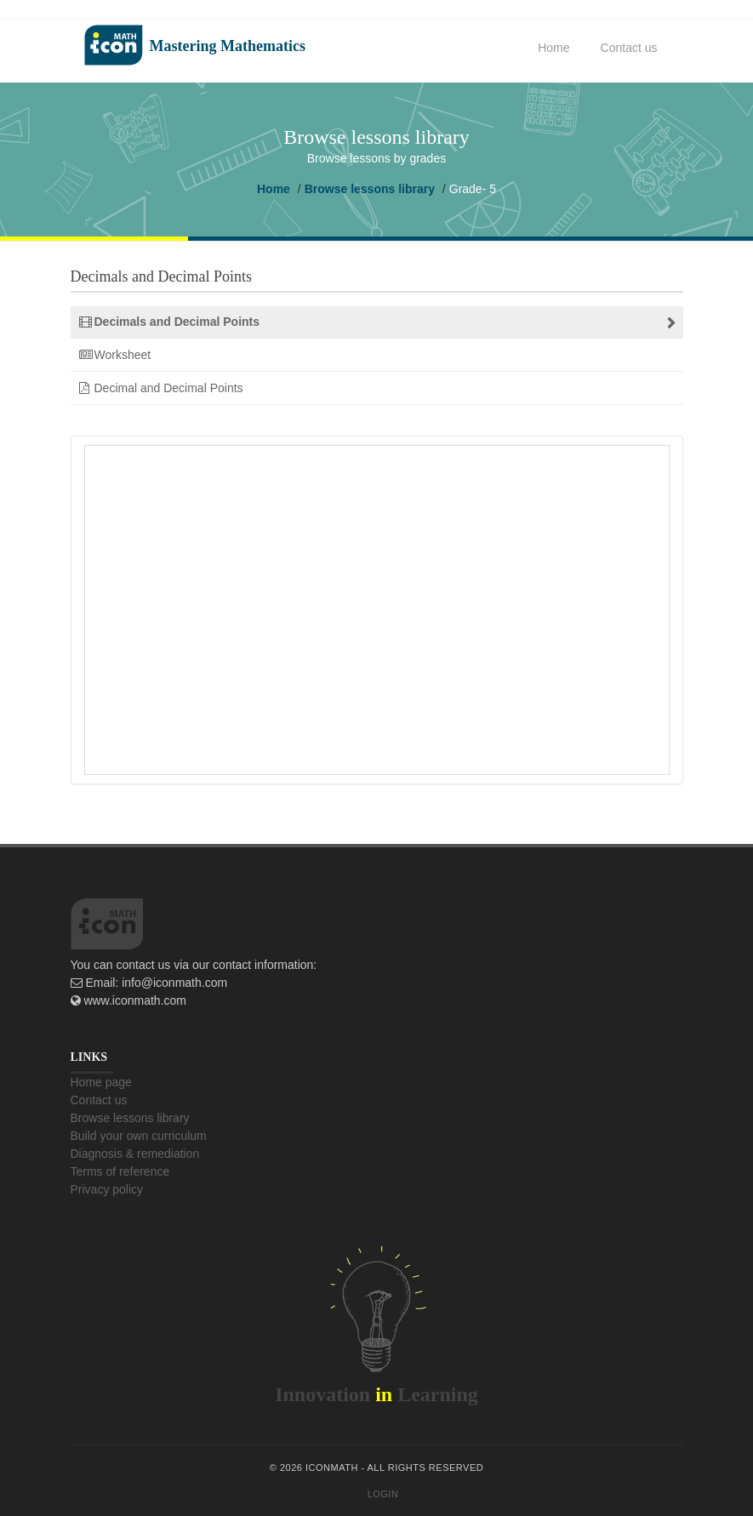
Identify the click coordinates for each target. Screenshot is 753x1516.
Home (553, 47)
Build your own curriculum (139, 1136)
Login (383, 1494)
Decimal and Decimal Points (168, 388)
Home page (101, 1082)
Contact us (629, 47)
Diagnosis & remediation (135, 1153)
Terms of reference (120, 1171)
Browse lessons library (370, 189)
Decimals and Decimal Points (177, 321)
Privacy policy (107, 1189)
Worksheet (122, 355)
